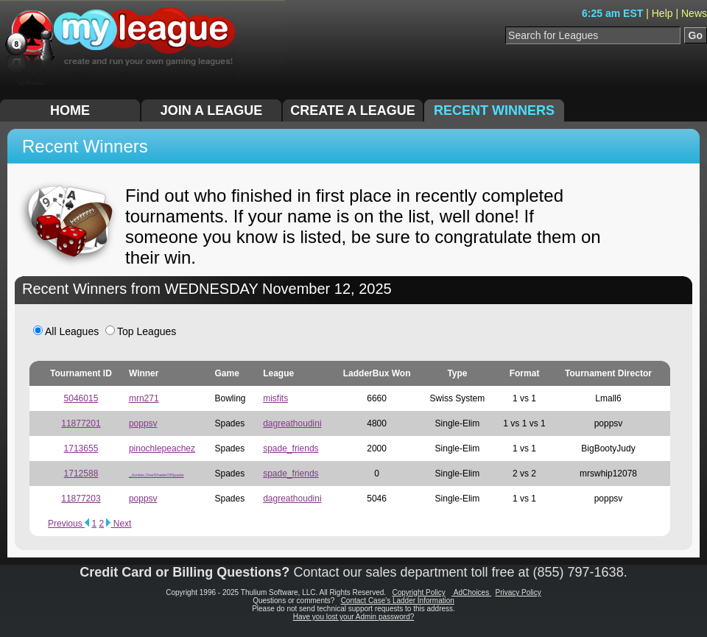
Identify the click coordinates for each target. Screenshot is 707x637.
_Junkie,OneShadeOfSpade (156, 475)
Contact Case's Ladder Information (397, 600)
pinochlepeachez (162, 448)
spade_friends (290, 448)
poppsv (143, 423)
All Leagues (66, 331)
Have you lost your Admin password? (354, 617)
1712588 (81, 473)
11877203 (80, 498)
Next (118, 523)
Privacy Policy (518, 592)
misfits (275, 398)
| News (691, 13)
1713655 (81, 448)
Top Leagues (140, 331)
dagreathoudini (292, 423)
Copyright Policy (418, 592)
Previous (68, 523)
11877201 (80, 423)
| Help (660, 13)
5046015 (81, 398)
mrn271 (144, 398)
